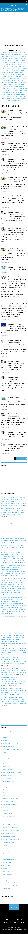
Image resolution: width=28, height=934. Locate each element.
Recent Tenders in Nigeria (9, 493)
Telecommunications (7, 96)
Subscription (6, 922)
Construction (23, 56)
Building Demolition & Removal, (14, 54)
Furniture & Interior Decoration (11, 70)
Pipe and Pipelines (22, 88)
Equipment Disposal (8, 64)
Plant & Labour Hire (7, 90)
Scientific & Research (11, 92)
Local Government (7, 821)
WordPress (9, 929)
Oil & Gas (21, 86)
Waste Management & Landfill (10, 885)
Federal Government (20, 66)
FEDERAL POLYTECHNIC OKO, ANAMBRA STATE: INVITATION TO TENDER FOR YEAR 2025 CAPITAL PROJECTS (14, 629)
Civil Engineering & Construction (11, 749)
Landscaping (19, 76)
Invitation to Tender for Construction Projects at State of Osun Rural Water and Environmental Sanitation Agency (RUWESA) (14, 328)
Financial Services (10, 68)
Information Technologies (8, 76)
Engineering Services (18, 60)
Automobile (22, 52)
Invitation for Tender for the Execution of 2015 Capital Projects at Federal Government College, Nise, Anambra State (13, 200)
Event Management (19, 64)
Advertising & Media (7, 52)
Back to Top (14, 908)
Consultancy (5, 58)
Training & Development (19, 96)
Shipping (3, 94)
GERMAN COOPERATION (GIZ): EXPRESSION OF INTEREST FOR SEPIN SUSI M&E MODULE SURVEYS (13, 540)
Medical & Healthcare (13, 82)
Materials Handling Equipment (10, 827)
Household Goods (20, 74)
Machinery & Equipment (15, 78)
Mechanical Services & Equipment (11, 830)
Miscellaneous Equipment (9, 836)
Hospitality (11, 74)
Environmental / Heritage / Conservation (13, 62)
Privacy (23, 922)
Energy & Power (7, 60)
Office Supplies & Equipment (11, 86)
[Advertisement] (14, 28)
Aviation (3, 54)
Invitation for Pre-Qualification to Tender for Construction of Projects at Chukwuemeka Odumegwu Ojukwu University (13, 402)
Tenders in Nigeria (13, 927)
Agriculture (15, 52)
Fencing (3, 68)
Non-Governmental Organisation (17, 84)
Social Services (11, 94)
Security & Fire (22, 92)
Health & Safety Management (17, 72)
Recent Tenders (17, 920)
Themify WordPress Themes (19, 929)
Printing (15, 90)
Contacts (16, 922)
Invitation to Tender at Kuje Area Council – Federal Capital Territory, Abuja (17, 434)
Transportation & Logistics (7, 98)
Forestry (25, 68)
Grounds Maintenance (8, 801)
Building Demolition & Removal (10, 743)
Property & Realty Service (9, 859)
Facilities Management (7, 66)
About (8, 920)
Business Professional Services (11, 746)
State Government (20, 94)
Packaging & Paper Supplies (8, 88)
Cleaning (16, 56)
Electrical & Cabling (20, 58)
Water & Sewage (16, 100)
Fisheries (19, 68)
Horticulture (5, 74)
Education (11, 58)
